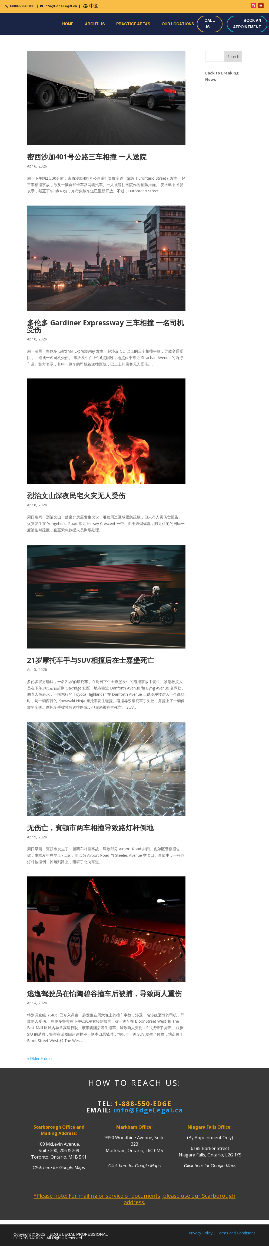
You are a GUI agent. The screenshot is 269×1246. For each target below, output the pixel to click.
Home (68, 24)
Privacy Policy (200, 1232)
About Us (95, 24)
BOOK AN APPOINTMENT (247, 23)
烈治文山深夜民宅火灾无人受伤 (76, 495)
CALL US (209, 23)
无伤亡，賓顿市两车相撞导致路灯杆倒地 (90, 827)
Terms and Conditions (236, 1232)
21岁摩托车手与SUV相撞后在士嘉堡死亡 (90, 660)
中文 (93, 6)
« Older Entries (39, 1058)
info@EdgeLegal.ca (60, 6)
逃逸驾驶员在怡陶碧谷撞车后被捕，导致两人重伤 (104, 993)
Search (233, 56)
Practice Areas (133, 24)
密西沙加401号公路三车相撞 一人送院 (87, 157)
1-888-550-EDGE (22, 6)
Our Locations (178, 24)
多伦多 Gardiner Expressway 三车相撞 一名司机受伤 (105, 326)
